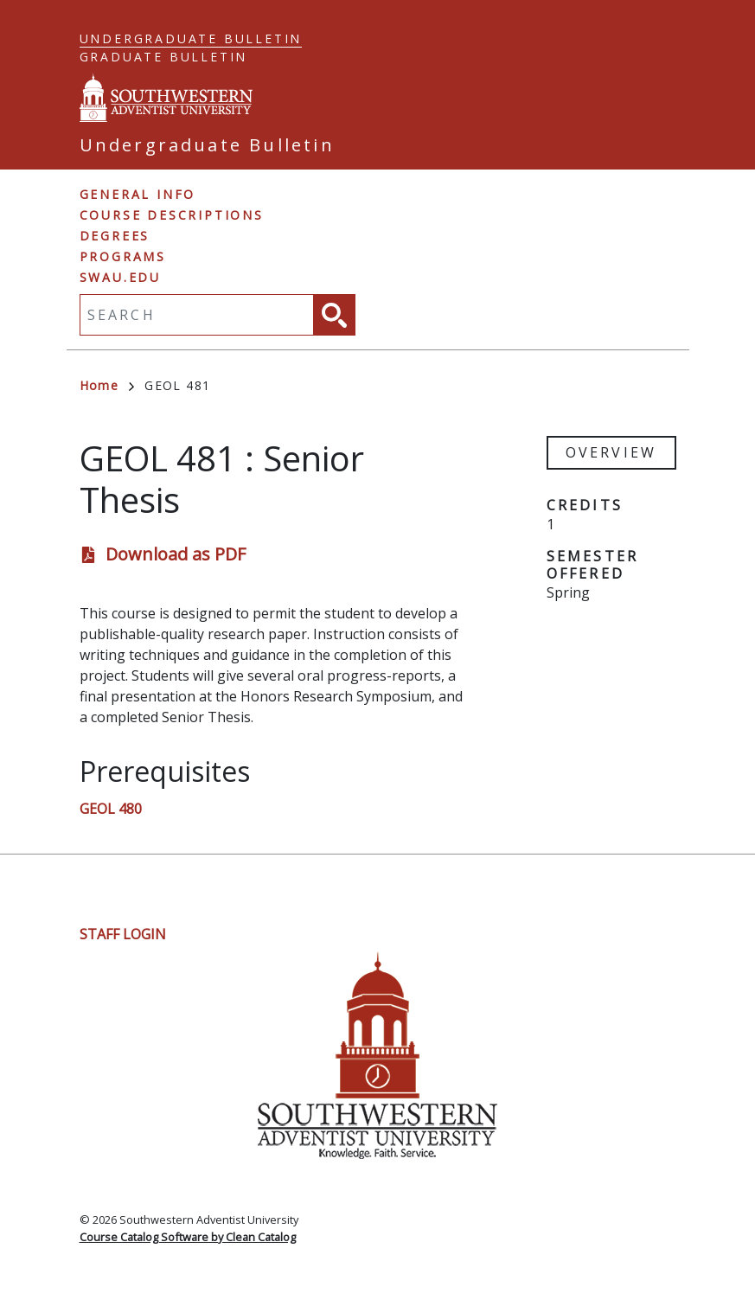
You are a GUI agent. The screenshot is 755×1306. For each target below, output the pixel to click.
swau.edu (120, 277)
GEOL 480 (111, 808)
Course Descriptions (172, 215)
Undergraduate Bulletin (191, 38)
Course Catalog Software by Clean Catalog (188, 1237)
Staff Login (123, 934)
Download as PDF (176, 554)
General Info (138, 194)
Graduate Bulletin (164, 56)
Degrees (115, 235)
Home (107, 385)
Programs (123, 256)
